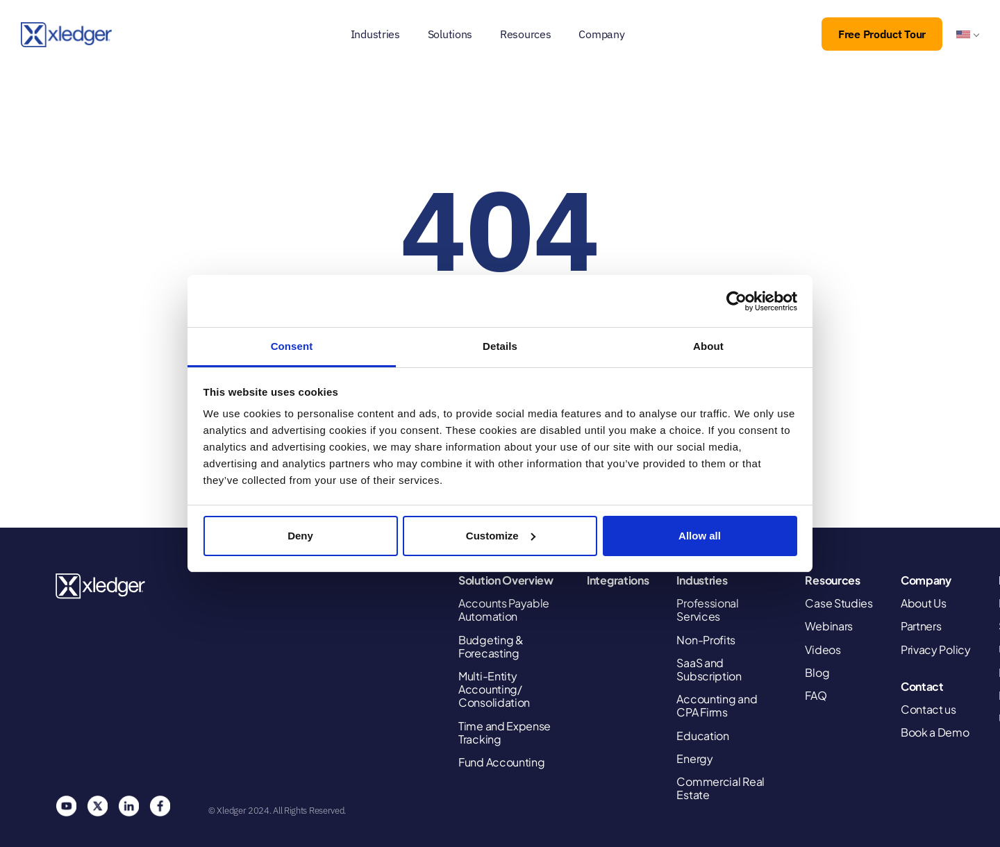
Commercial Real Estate (720, 788)
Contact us (928, 709)
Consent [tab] (292, 346)
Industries (375, 34)
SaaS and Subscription (708, 669)
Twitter (97, 806)
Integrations (618, 580)
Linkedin (128, 806)
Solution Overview (505, 580)
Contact (922, 686)
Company (601, 34)
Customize (500, 536)
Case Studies (838, 603)
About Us (924, 603)
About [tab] (708, 346)
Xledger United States (101, 586)
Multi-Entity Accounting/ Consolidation (494, 689)
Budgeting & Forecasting (491, 646)
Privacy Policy (936, 649)
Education (702, 735)
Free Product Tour (882, 34)
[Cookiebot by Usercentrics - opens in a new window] (736, 301)
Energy (694, 758)
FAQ (815, 695)
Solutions (450, 34)
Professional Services (707, 609)
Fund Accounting (501, 762)
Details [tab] (500, 346)
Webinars (829, 625)
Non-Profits (705, 639)
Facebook (159, 806)
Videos (822, 649)
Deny (300, 536)
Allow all (699, 536)
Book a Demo (935, 732)
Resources (525, 34)
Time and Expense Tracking (504, 732)
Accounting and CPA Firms (716, 705)
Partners (921, 625)
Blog (817, 672)
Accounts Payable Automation (503, 609)
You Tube (66, 806)
